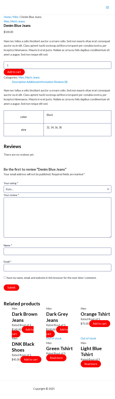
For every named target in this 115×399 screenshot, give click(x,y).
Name (8, 245)
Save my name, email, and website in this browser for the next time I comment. (52, 277)
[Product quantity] (57, 65)
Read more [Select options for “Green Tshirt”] (56, 357)
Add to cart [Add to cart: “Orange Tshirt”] (100, 323)
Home (7, 17)
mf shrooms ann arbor (68, 388)
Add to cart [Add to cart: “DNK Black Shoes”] (31, 359)
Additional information (40, 81)
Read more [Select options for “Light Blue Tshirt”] (90, 364)
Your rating (11, 183)
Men (15, 17)
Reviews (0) (60, 81)
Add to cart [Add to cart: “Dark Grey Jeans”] (57, 332)
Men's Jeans (17, 21)
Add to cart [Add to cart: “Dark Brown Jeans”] (23, 332)
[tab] (19, 82)
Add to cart (14, 71)
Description (19, 81)
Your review (11, 195)
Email (7, 261)
